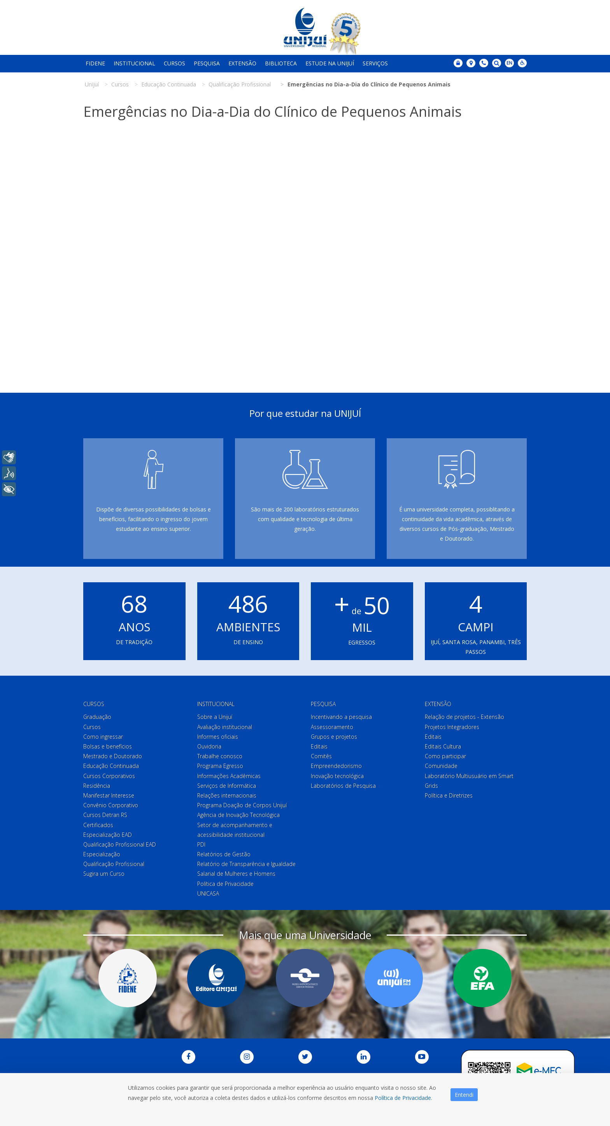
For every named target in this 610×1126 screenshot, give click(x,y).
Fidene (95, 63)
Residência (96, 785)
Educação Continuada (111, 765)
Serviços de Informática (226, 785)
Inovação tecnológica (337, 776)
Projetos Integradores (452, 727)
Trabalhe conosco (219, 756)
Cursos (174, 63)
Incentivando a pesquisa (341, 716)
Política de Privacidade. (403, 1097)
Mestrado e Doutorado (112, 756)
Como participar (445, 756)
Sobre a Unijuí (214, 716)
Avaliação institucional (224, 727)
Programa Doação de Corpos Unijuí (242, 805)
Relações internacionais (226, 795)
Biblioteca (281, 63)
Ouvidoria (209, 746)
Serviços (375, 63)
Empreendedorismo (336, 765)
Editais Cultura (443, 746)
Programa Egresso (220, 765)
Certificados (98, 825)
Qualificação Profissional (113, 864)
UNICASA (208, 893)
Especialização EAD (107, 834)
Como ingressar (103, 736)
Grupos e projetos (334, 736)
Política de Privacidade (225, 883)
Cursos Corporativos (109, 776)
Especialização (101, 854)
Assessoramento (332, 727)
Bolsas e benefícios (107, 746)
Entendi (464, 1094)
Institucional (134, 63)
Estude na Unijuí (329, 63)
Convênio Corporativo (110, 805)
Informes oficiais (217, 736)
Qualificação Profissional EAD (119, 844)
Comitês (321, 756)
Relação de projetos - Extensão (464, 716)
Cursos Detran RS (105, 815)
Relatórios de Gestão (224, 854)
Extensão (242, 63)
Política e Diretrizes (449, 795)
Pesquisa (207, 63)
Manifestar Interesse (108, 795)
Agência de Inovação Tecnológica (238, 815)
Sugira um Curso (103, 873)
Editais (319, 746)
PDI (201, 844)
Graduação (97, 716)
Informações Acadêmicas (229, 776)
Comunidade (441, 765)
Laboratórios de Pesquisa (343, 785)
